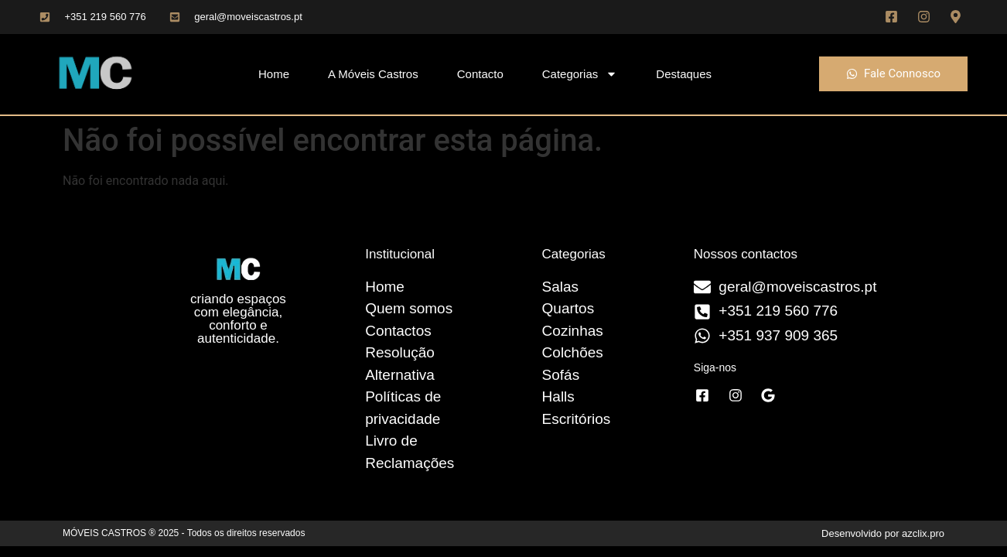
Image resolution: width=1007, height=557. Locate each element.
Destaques (684, 73)
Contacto (480, 73)
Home (273, 73)
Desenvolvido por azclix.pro (882, 533)
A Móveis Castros (373, 73)
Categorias (580, 73)
